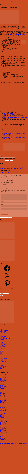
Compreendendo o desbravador (5, 338)
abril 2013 (1, 419)
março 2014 (2, 409)
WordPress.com (24, 444)
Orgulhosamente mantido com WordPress (7, 444)
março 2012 (2, 429)
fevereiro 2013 (2, 421)
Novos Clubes (2, 356)
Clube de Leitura (3, 337)
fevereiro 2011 (2, 441)
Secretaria (2, 366)
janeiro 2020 (2, 379)
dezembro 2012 (2, 422)
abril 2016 (1, 396)
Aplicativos (2, 328)
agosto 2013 (2, 415)
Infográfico (2, 349)
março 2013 (2, 420)
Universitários (2, 371)
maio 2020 (2, 377)
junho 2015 (2, 404)
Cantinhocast (2, 333)
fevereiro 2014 (2, 410)
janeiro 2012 (2, 431)
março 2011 (2, 440)
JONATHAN (9, 180)
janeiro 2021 (2, 376)
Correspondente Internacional (5, 339)
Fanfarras (1, 348)
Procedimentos (2, 360)
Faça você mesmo (3, 347)
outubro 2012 (2, 424)
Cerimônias (2, 335)
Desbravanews (2, 342)
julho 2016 (2, 393)
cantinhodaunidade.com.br (9, 2)
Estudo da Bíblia (3, 345)
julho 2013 (2, 416)
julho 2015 (2, 403)
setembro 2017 (2, 387)
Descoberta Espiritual (3, 343)
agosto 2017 (2, 388)
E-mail (2, 205)
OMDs (1, 357)
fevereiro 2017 (2, 390)
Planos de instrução (3, 359)
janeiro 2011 (2, 442)
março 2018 (2, 384)
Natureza (1, 168)
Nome (2, 202)
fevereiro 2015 (2, 405)
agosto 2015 (2, 402)
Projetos (1, 361)
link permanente (15, 168)
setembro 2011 (2, 435)
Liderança (1, 350)
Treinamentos (2, 370)
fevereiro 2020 (2, 378)
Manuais (1, 352)
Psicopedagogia (3, 362)
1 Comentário (20, 168)
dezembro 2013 (2, 412)
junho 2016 (2, 394)
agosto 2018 (2, 382)
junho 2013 (2, 417)
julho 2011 (2, 436)
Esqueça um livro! (3, 173)
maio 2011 (2, 438)
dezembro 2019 (2, 380)
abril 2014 (1, 408)
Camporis (1, 330)
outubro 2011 (2, 434)
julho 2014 (2, 407)
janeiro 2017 (2, 391)
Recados (1, 363)
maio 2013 (2, 418)
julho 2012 (2, 426)
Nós (0, 355)
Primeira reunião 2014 (4, 172)
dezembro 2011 (2, 432)
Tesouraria (2, 368)
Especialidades (21, 167)
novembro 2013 (2, 413)
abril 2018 (1, 383)
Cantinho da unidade (3, 332)
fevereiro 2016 (2, 398)
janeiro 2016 (2, 399)
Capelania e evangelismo (4, 334)
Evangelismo (2, 346)
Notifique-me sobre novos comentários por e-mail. (9, 212)
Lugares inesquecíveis (4, 351)
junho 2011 (2, 437)
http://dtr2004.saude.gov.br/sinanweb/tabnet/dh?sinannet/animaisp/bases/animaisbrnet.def (10, 128)
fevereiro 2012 (2, 430)
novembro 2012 (2, 423)
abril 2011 (1, 439)
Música (1, 353)
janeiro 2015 (2, 406)
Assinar (1, 296)
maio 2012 (2, 428)
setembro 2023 (2, 375)
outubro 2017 (2, 386)
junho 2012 (2, 427)
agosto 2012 (2, 425)
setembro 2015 (2, 401)
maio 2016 (2, 395)
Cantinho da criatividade (4, 331)
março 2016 (2, 397)
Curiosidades (2, 341)
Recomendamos (3, 364)
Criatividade (2, 340)
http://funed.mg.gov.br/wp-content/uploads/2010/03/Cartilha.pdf (8, 114)
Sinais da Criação (3, 367)
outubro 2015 (2, 400)
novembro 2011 (2, 433)
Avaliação (1, 329)
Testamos (1, 369)
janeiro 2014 (2, 411)
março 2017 (2, 389)
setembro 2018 (2, 381)
